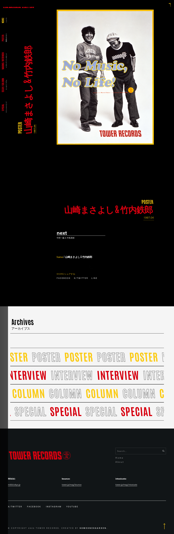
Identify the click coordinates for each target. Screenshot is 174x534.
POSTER (20, 128)
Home (119, 457)
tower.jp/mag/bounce (71, 484)
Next (62, 233)
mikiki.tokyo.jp (14, 484)
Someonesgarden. (94, 528)
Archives (22, 323)
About (119, 461)
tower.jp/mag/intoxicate (126, 484)
